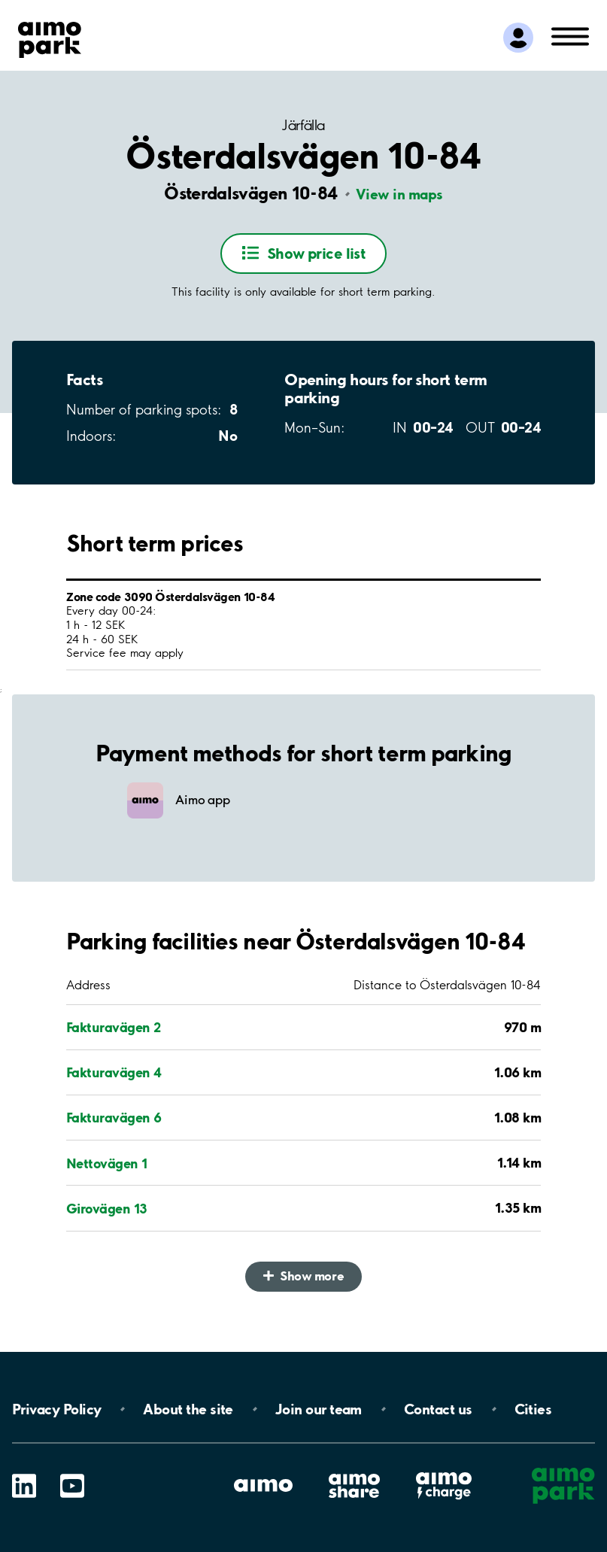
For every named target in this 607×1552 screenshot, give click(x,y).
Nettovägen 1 (106, 1163)
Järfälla (303, 125)
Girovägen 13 (106, 1208)
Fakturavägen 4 (114, 1072)
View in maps (399, 194)
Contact (438, 1409)
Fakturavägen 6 (114, 1117)
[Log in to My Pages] (518, 37)
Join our (318, 1409)
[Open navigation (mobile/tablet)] (570, 35)
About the (187, 1409)
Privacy (56, 1409)
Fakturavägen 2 (113, 1027)
